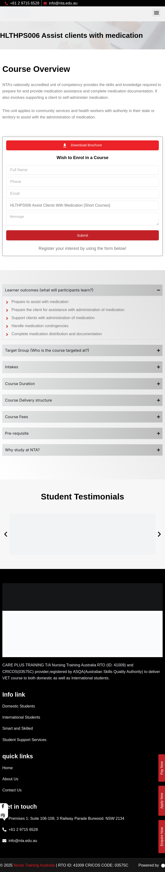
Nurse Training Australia (34, 865)
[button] (156, 13)
